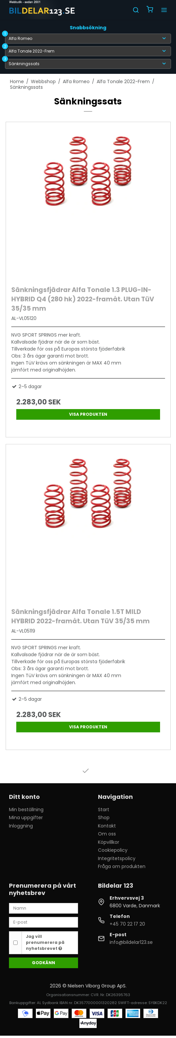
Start (103, 809)
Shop (104, 817)
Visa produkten (88, 414)
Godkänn (43, 962)
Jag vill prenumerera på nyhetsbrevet (45, 943)
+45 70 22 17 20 (127, 924)
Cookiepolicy (113, 850)
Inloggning (21, 825)
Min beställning (26, 809)
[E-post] (43, 922)
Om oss (107, 833)
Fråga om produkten (121, 866)
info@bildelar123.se (131, 942)
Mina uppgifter (26, 817)
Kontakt (107, 825)
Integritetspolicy (116, 858)
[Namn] (43, 907)
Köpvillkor (108, 842)
